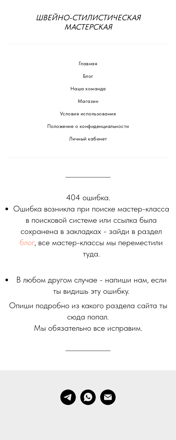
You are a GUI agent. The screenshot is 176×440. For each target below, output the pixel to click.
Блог (88, 76)
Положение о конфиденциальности (88, 126)
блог (27, 242)
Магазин (88, 101)
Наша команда (88, 88)
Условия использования (88, 114)
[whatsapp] (88, 397)
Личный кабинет (88, 139)
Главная (88, 63)
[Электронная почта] (108, 397)
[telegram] (68, 397)
